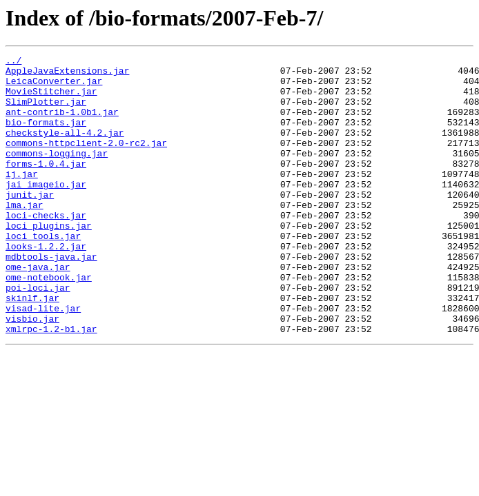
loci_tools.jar (43, 273)
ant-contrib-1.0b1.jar (62, 124)
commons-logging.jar (57, 173)
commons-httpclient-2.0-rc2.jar (86, 161)
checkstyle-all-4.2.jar (65, 149)
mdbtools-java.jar (51, 297)
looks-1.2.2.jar (46, 285)
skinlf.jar (32, 347)
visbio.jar (32, 372)
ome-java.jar (38, 310)
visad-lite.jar (43, 359)
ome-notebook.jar (49, 322)
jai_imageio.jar (46, 211)
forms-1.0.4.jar (46, 186)
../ (13, 62)
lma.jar (24, 235)
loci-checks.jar (46, 248)
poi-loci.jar (38, 335)
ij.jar (22, 198)
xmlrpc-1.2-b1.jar (51, 384)
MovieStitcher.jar (51, 99)
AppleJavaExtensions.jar (67, 74)
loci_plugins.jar (49, 260)
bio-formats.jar (46, 136)
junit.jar (30, 223)
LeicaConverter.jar (54, 87)
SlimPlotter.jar (46, 111)
